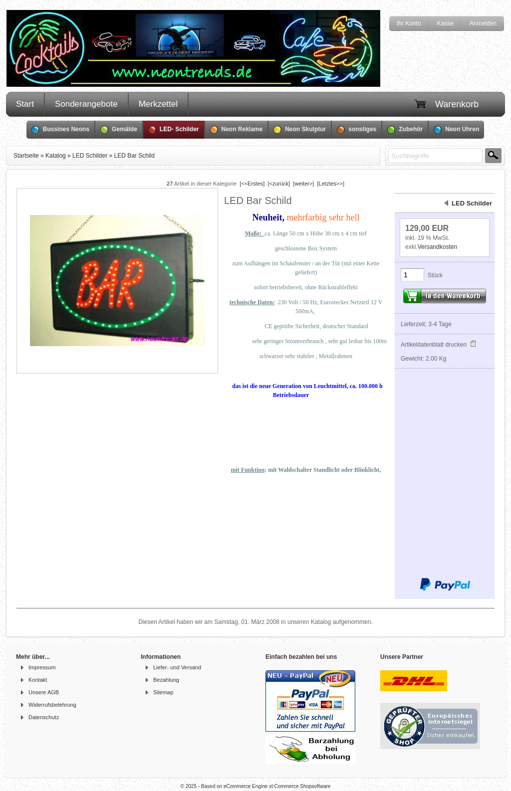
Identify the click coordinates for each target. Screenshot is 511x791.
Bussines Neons (60, 130)
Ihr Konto (409, 23)
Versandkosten (437, 246)
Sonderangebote (86, 104)
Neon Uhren (456, 130)
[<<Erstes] (252, 184)
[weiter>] (303, 184)
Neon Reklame (236, 130)
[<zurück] (278, 184)
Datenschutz (43, 717)
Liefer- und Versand (177, 667)
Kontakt (37, 680)
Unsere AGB (43, 692)
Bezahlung (166, 680)
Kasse (445, 23)
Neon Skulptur (299, 130)
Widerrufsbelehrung (52, 705)
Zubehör (405, 130)
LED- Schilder (173, 130)
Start (25, 104)
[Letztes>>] (330, 184)
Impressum (41, 667)
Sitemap (163, 692)
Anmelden (483, 23)
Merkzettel (158, 104)
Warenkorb (457, 104)
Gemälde (118, 130)
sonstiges (356, 130)
